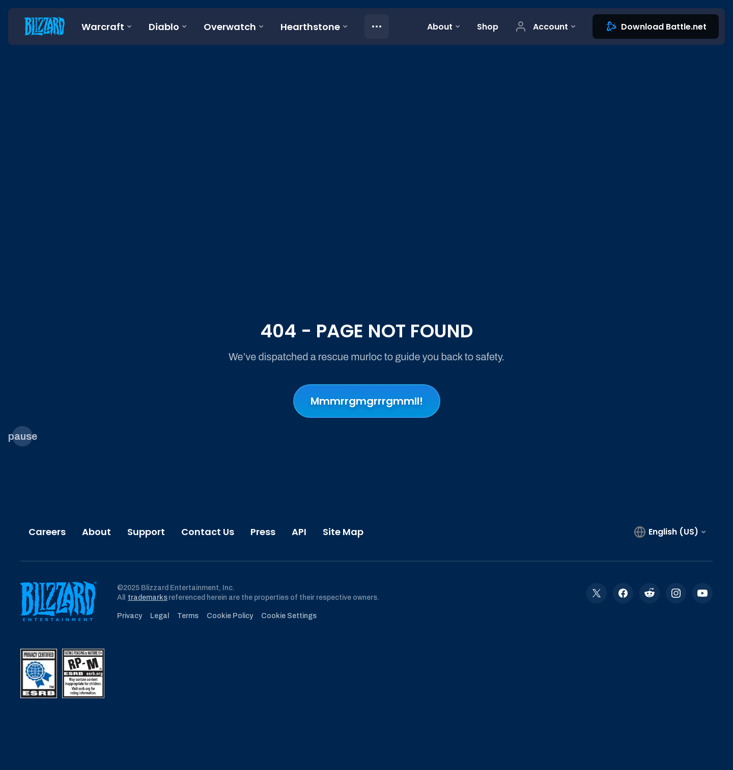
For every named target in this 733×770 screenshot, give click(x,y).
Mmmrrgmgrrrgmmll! (367, 401)
